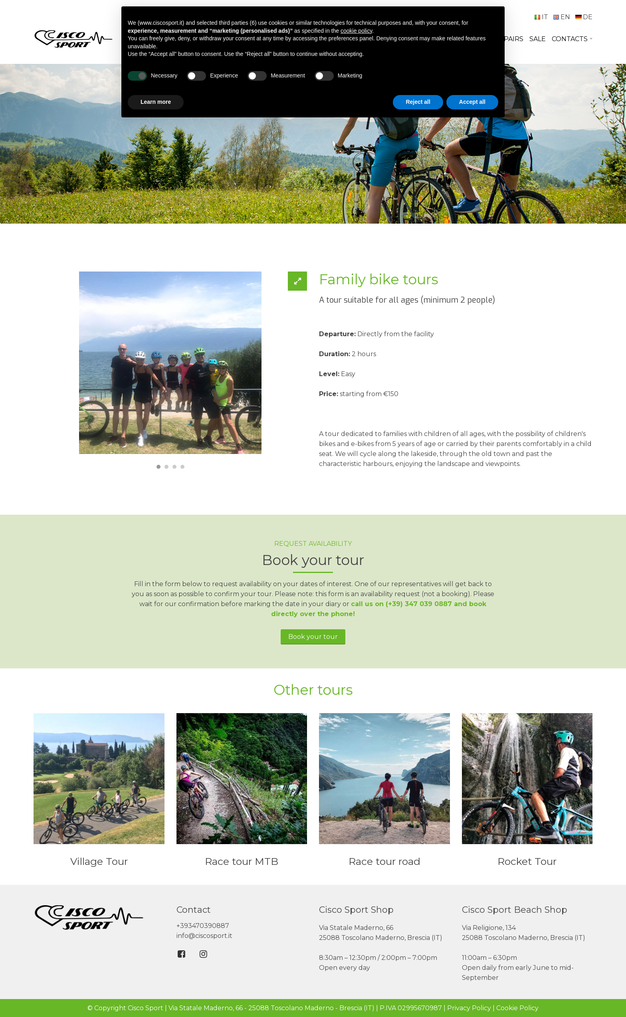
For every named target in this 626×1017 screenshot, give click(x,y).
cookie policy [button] (356, 31)
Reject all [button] (418, 102)
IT (541, 17)
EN (561, 17)
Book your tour (313, 636)
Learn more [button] (156, 102)
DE (583, 17)
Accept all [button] (472, 102)
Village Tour (99, 861)
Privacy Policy (469, 1008)
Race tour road (384, 861)
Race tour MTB (241, 861)
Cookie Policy (517, 1008)
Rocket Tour (527, 861)
